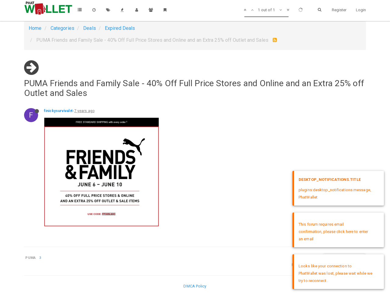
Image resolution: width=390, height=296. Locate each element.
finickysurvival (57, 111)
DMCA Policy (194, 286)
